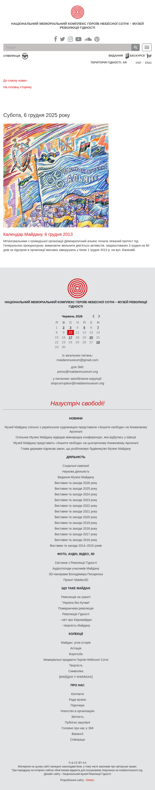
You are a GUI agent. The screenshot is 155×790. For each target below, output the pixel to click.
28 (98, 342)
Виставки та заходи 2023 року (76, 500)
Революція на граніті (75, 597)
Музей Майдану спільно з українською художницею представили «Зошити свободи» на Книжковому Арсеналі (76, 429)
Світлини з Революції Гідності (76, 562)
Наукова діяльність (76, 471)
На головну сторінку (17, 87)
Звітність (77, 716)
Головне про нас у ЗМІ (77, 728)
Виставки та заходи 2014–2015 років (76, 545)
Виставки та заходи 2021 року (76, 511)
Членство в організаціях (77, 711)
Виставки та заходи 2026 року (76, 483)
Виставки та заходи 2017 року (76, 534)
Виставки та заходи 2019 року (76, 523)
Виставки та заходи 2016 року (76, 540)
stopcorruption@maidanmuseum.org (77, 383)
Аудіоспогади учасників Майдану (75, 568)
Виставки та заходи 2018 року (76, 528)
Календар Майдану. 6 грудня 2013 (38, 234)
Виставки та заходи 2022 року (76, 505)
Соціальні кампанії (76, 466)
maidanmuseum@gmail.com (77, 360)
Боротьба (76, 654)
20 (91, 337)
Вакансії (77, 734)
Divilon (90, 780)
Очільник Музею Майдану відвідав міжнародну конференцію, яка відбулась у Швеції (76, 437)
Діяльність (75, 457)
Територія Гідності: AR (109, 62)
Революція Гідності (75, 614)
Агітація (75, 648)
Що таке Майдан (75, 588)
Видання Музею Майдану (76, 477)
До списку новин (15, 80)
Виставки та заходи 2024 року (76, 494)
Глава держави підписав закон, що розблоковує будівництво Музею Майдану (76, 448)
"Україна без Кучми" (76, 602)
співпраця (11, 55)
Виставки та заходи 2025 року (76, 488)
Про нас (77, 685)
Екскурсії (137, 55)
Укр (138, 62)
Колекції (76, 634)
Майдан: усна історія (76, 642)
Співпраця (77, 739)
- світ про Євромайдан (76, 620)
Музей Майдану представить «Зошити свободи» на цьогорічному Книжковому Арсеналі (75, 443)
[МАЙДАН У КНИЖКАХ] (76, 677)
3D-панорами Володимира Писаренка (76, 574)
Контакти (77, 694)
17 (70, 337)
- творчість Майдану (75, 625)
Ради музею (77, 699)
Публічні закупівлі (77, 722)
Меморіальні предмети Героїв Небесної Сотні (75, 659)
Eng (148, 62)
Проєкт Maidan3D (75, 580)
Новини (76, 418)
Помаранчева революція (75, 608)
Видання (115, 55)
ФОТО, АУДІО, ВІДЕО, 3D (76, 554)
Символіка (75, 671)
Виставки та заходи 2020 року (76, 517)
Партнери (78, 705)
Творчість (76, 665)
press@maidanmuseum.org (77, 371)
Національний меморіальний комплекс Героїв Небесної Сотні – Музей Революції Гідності (77, 25)
